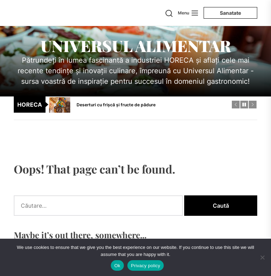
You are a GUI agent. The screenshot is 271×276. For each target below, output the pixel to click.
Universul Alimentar (136, 45)
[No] (262, 257)
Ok (117, 265)
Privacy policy (145, 265)
